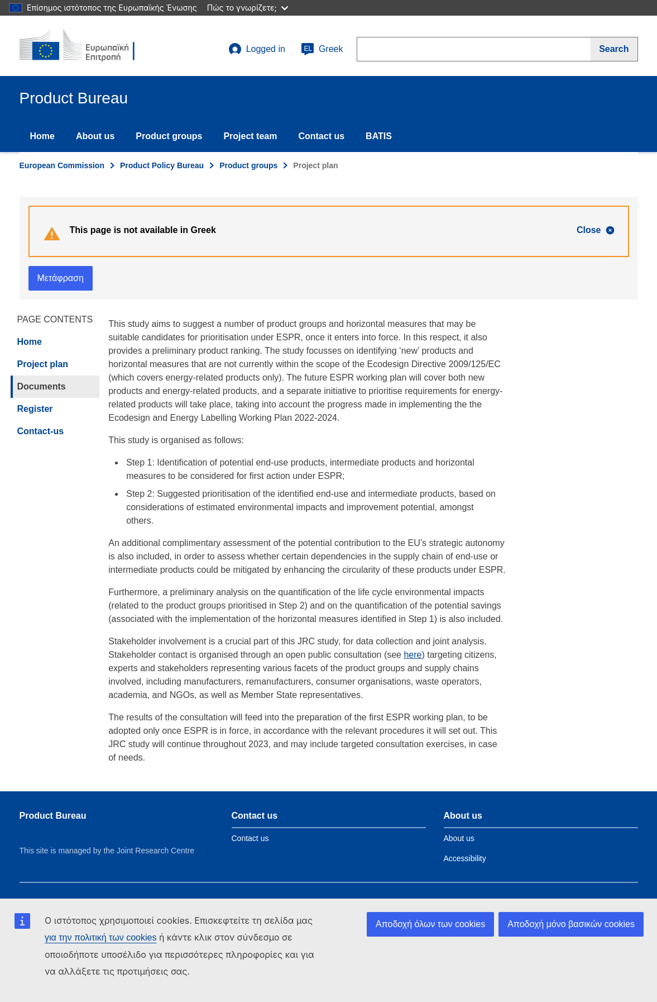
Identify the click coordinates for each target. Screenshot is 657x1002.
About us (95, 136)
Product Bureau (53, 815)
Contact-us (40, 431)
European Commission (62, 165)
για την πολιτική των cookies (100, 937)
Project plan (43, 364)
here (412, 654)
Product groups (169, 136)
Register (35, 409)
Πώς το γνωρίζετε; (247, 7)
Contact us (321, 136)
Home (42, 136)
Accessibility (465, 858)
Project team (250, 136)
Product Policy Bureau (162, 165)
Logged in (256, 49)
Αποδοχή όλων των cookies (430, 924)
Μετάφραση (60, 278)
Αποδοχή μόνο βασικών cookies (571, 924)
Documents (41, 386)
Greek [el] (322, 49)
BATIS (379, 136)
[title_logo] (87, 46)
